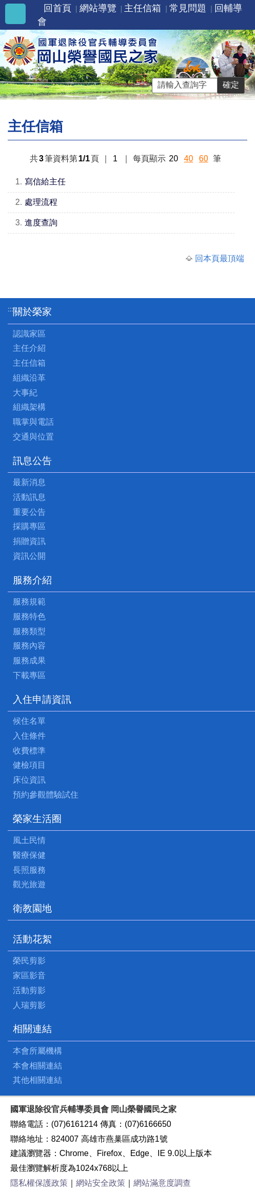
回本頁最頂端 (219, 258)
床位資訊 (29, 779)
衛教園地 (32, 908)
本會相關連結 (37, 1065)
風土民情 (29, 840)
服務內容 (29, 645)
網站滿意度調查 (162, 1183)
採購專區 (29, 526)
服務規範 (29, 601)
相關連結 (32, 1028)
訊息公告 (32, 460)
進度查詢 (41, 222)
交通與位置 (33, 436)
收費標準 (29, 750)
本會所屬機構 (37, 1050)
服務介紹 (32, 580)
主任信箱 (142, 8)
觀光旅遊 (29, 884)
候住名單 (29, 721)
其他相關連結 (37, 1080)
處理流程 (41, 202)
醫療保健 (29, 855)
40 (188, 158)
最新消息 (29, 482)
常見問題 (187, 8)
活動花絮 (32, 939)
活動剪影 (29, 990)
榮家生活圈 (37, 818)
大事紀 (25, 392)
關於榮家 (32, 311)
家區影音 (29, 975)
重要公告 (29, 512)
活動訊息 (29, 497)
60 (203, 158)
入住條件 (29, 735)
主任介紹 (29, 348)
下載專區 (29, 675)
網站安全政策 (100, 1183)
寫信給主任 (45, 181)
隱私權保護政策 (39, 1183)
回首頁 (57, 8)
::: (10, 309)
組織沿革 (29, 377)
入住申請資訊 (42, 699)
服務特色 (29, 616)
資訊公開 (29, 556)
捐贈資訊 (29, 541)
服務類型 (29, 631)
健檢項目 (29, 765)
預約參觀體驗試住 (46, 794)
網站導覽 (98, 8)
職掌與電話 (33, 421)
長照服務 (29, 870)
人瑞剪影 (29, 1005)
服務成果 (29, 660)
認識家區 (29, 333)
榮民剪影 (29, 960)
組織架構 (29, 407)
